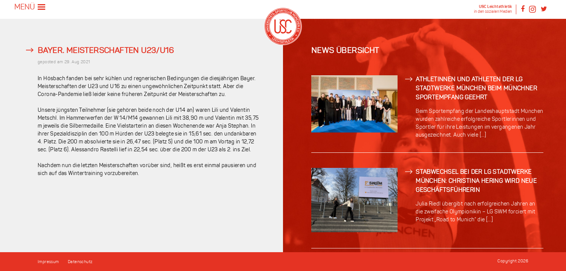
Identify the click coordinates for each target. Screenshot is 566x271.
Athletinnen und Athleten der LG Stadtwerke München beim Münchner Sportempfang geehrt (476, 89)
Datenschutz (80, 262)
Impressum (48, 262)
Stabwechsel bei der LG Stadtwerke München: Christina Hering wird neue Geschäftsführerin (476, 181)
